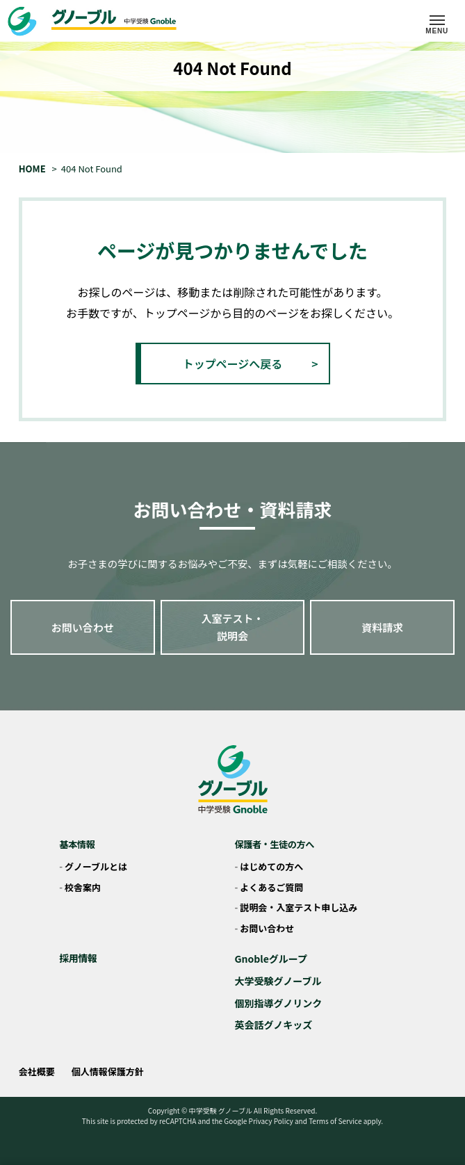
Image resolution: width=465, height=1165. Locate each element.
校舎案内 (83, 887)
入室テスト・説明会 (233, 627)
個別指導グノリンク (279, 1003)
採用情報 (78, 958)
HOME (32, 168)
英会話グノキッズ (274, 1025)
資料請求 (382, 627)
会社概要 (37, 1071)
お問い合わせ (82, 627)
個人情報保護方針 (108, 1071)
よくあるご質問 (271, 887)
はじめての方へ (271, 866)
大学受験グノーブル (278, 981)
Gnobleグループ (271, 959)
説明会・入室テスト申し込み (298, 907)
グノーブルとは (96, 866)
